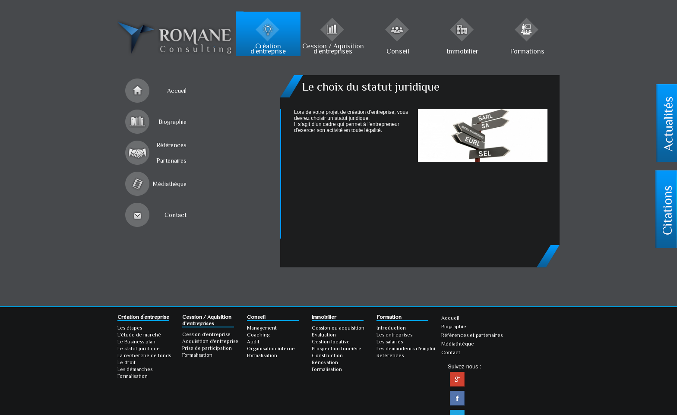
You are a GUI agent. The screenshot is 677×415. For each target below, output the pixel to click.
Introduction (391, 328)
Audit (253, 342)
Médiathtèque (457, 344)
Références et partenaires (472, 335)
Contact (176, 214)
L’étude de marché (139, 335)
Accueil (177, 90)
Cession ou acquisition (338, 328)
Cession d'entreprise (206, 334)
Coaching (258, 335)
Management (262, 328)
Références (390, 355)
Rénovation (325, 362)
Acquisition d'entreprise (210, 341)
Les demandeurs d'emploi (405, 349)
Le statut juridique (138, 349)
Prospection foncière (336, 349)
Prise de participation (207, 348)
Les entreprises (394, 335)
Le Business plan (136, 342)
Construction (327, 355)
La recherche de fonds (144, 355)
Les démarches (134, 369)
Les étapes (129, 328)
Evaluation (324, 335)
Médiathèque (170, 183)
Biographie (172, 121)
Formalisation (132, 376)
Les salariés (389, 342)
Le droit (126, 362)
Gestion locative (331, 342)
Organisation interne (271, 349)
